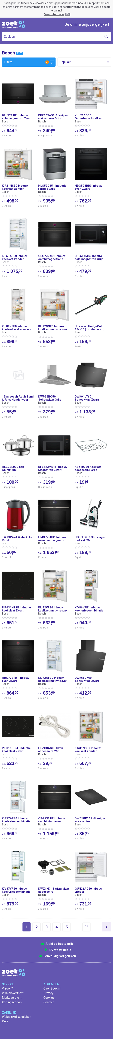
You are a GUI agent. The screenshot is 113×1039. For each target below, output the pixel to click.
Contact (48, 1002)
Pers (5, 1021)
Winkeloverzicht (12, 993)
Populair (65, 62)
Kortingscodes (12, 1002)
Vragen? (7, 988)
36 (86, 927)
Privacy (48, 993)
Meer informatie (54, 14)
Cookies (49, 997)
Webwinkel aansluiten (16, 1017)
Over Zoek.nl (51, 988)
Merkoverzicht (11, 997)
